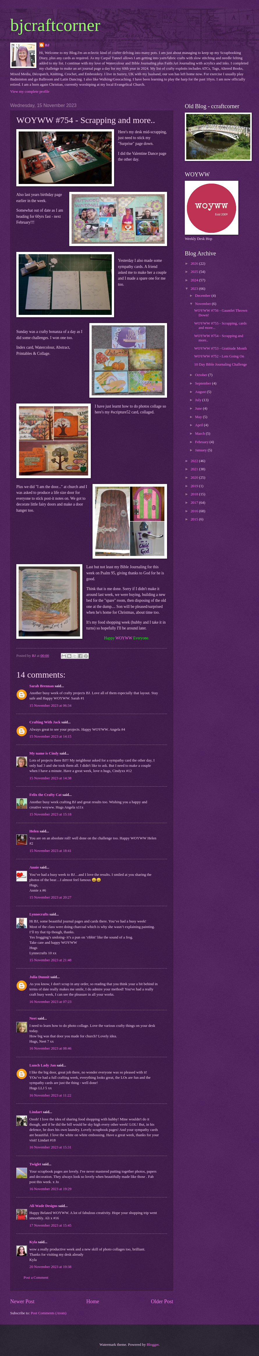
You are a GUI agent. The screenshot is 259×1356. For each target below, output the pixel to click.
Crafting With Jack (45, 722)
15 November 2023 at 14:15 (50, 736)
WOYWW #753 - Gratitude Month (220, 348)
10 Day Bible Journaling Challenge (220, 364)
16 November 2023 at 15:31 (50, 1147)
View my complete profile (29, 92)
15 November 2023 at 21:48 (50, 960)
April (199, 425)
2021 (195, 469)
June (199, 408)
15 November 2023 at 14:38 (50, 778)
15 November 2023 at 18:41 (50, 851)
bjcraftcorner (55, 25)
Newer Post (22, 1301)
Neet (33, 1018)
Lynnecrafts (39, 914)
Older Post (162, 1301)
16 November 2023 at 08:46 (50, 1048)
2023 (195, 289)
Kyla (33, 1242)
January (201, 450)
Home (92, 1301)
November (203, 304)
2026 (195, 264)
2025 (195, 272)
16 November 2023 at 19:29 (50, 1189)
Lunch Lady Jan (42, 1065)
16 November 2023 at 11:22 (50, 1095)
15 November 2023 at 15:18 (50, 814)
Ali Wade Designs (43, 1206)
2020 (195, 478)
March (200, 433)
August (201, 392)
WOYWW (124, 638)
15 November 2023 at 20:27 (50, 897)
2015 (195, 519)
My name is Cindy (44, 753)
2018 (195, 494)
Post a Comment (36, 1278)
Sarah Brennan (41, 686)
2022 (195, 461)
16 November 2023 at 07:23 (50, 1002)
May (199, 417)
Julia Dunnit (39, 977)
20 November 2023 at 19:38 (50, 1267)
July (198, 400)
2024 (195, 280)
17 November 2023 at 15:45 (50, 1225)
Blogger (153, 1345)
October (201, 375)
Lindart (35, 1112)
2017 (195, 503)
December (203, 296)
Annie (34, 867)
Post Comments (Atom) (48, 1313)
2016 (195, 511)
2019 (195, 486)
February (202, 442)
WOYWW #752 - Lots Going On (219, 356)
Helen (34, 831)
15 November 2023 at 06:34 (50, 706)
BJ (47, 45)
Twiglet (35, 1164)
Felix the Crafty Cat (45, 795)
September (203, 383)
